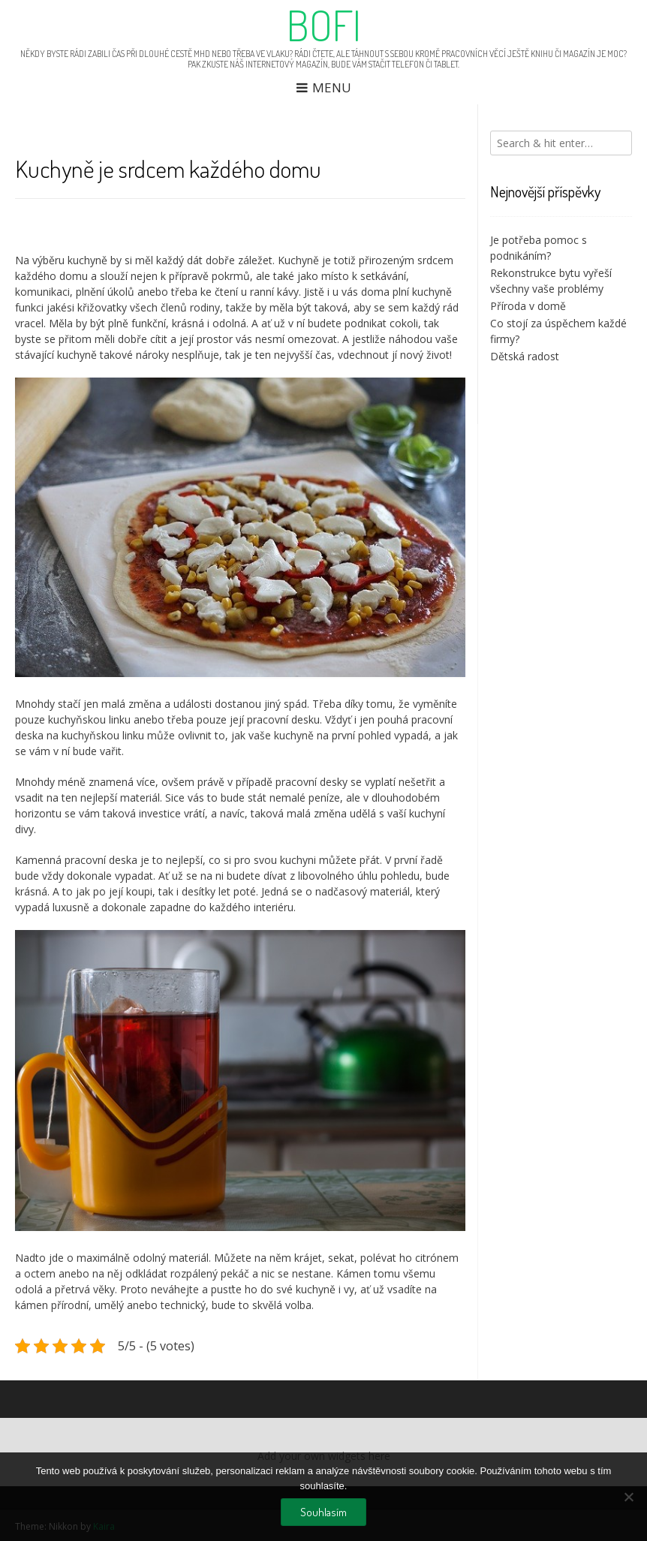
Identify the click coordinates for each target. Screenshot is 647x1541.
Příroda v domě (528, 306)
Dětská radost (524, 356)
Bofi (324, 25)
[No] (628, 1496)
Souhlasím (323, 1512)
